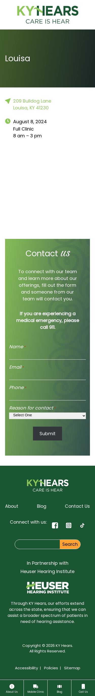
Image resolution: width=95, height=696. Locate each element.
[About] (12, 688)
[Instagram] (69, 525)
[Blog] (59, 688)
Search (70, 544)
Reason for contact (32, 408)
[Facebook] (55, 525)
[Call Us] (83, 688)
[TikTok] (82, 525)
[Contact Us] (77, 506)
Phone (17, 387)
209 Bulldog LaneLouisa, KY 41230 (28, 104)
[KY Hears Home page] (47, 14)
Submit (47, 433)
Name (17, 346)
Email (16, 367)
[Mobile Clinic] (35, 688)
